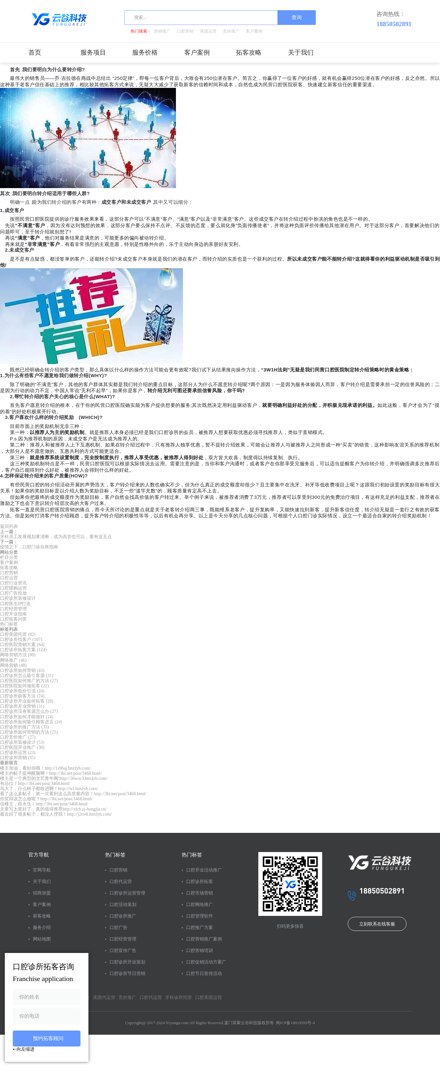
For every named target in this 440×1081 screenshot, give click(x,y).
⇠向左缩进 (23, 1049)
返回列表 (9, 526)
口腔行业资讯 (13, 583)
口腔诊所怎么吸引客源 (26, 675)
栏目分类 (9, 557)
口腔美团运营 (208, 997)
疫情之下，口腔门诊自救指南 (29, 546)
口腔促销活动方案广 (206, 962)
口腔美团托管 (17, 634)
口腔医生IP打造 (15, 603)
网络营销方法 (17, 654)
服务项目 (93, 52)
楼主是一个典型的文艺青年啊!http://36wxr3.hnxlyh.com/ (54, 778)
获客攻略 (42, 916)
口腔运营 (9, 577)
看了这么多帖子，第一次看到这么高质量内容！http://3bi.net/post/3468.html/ (73, 793)
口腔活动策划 (123, 904)
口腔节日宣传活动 (204, 973)
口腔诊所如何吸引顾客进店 (31, 721)
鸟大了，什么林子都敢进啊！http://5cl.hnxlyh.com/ (49, 788)
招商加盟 (42, 893)
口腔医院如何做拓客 (24, 685)
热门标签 (9, 624)
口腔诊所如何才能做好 (26, 716)
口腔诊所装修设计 (18, 598)
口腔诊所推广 (123, 916)
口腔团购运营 (13, 588)
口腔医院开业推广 (22, 747)
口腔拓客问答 (13, 619)
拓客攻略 (249, 52)
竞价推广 (231, 31)
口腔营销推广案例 (204, 939)
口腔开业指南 (13, 614)
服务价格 (145, 52)
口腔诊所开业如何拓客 (26, 701)
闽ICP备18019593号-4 (295, 1022)
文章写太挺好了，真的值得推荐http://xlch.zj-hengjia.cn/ (53, 809)
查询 (297, 17)
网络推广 (13, 660)
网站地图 (42, 939)
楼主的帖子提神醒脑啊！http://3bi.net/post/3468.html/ (51, 773)
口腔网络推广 (199, 904)
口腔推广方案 (199, 927)
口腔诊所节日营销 (127, 973)
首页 (34, 52)
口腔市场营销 (199, 893)
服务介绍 (42, 927)
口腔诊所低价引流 (22, 691)
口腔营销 (185, 31)
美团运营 (208, 31)
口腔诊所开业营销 (22, 706)
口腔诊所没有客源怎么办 (29, 711)
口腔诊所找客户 (21, 639)
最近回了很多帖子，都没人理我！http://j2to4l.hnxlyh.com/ (56, 814)
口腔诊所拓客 (199, 881)
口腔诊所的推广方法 (24, 727)
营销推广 (162, 31)
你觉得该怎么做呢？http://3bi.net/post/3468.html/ (46, 798)
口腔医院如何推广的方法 (29, 680)
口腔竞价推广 (17, 737)
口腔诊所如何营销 (22, 670)
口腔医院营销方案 (22, 644)
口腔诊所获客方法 (22, 696)
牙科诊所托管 (178, 997)
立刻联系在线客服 (377, 924)
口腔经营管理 (13, 608)
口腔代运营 (121, 881)
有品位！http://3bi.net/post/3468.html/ (35, 783)
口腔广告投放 (13, 593)
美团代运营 (104, 997)
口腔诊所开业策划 (127, 962)
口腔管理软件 (199, 916)
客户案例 (254, 31)
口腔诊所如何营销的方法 (29, 732)
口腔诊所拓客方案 (23, 649)
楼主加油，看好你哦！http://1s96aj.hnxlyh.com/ (45, 768)
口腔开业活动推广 (204, 870)
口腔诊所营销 (17, 757)
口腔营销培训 (199, 950)
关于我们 (301, 52)
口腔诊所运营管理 (127, 893)
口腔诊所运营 (17, 752)
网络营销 (13, 665)
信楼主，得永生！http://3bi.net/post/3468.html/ (44, 804)
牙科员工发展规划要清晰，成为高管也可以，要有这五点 (56, 536)
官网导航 (42, 870)
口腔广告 (118, 927)
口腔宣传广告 (123, 950)
